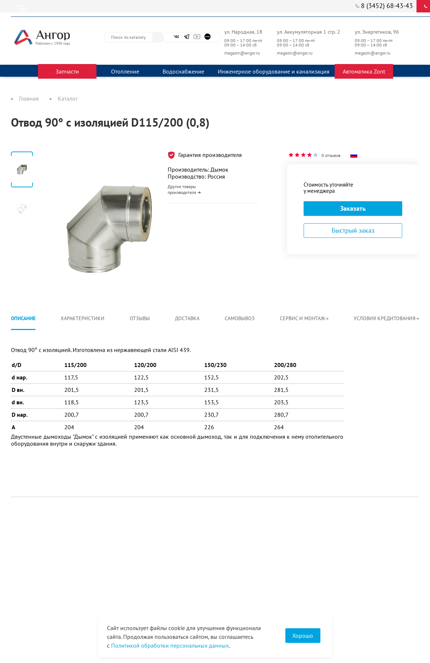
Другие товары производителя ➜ (184, 189)
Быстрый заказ (353, 230)
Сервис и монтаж (304, 318)
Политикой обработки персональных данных (170, 645)
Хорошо (302, 635)
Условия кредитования (386, 318)
